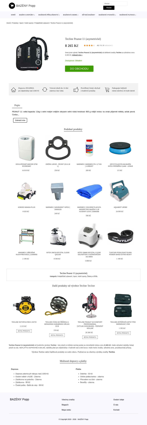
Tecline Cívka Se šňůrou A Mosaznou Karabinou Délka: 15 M (57, 324)
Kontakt (116, 410)
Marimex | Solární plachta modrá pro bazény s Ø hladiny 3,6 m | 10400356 (89, 209)
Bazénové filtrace (127, 15)
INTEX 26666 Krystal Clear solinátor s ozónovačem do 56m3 (89, 255)
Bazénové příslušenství (48, 15)
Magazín (65, 405)
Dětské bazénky (88, 15)
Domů (13, 15)
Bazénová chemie (70, 15)
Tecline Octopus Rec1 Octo (24, 322)
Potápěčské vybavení (42, 23)
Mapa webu (66, 410)
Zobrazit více (20, 120)
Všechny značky (68, 400)
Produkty (15, 23)
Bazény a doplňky (26, 15)
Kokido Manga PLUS (26, 207)
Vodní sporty (29, 23)
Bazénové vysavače (107, 15)
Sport (21, 23)
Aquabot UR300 (120, 207)
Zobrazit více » (77, 55)
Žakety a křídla (92, 276)
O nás (115, 405)
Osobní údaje (118, 400)
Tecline (118, 52)
